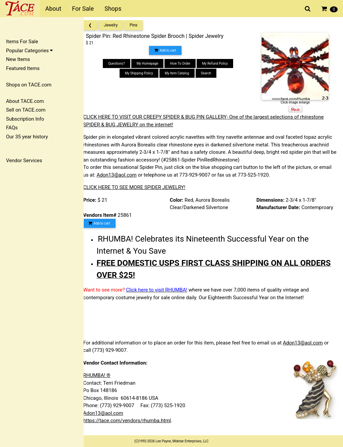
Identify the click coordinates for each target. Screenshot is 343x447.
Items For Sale (22, 42)
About (53, 8)
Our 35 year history (27, 137)
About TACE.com (25, 101)
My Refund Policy (219, 63)
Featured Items (23, 68)
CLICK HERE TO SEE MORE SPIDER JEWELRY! (140, 187)
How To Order (184, 63)
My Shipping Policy (143, 73)
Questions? (120, 63)
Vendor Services (24, 160)
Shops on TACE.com (29, 85)
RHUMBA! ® (102, 375)
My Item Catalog (180, 73)
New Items (18, 59)
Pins (139, 25)
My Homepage (151, 63)
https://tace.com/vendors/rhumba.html (133, 421)
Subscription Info (25, 119)
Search (210, 73)
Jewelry (117, 25)
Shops (113, 8)
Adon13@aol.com (122, 175)
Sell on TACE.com (26, 110)
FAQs (12, 128)
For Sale (83, 8)
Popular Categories (29, 51)
